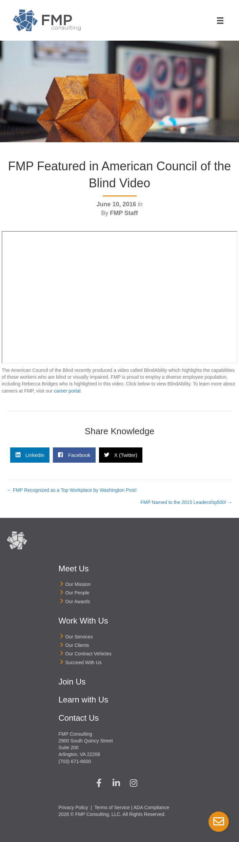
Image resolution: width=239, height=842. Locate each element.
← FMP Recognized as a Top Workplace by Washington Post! (72, 490)
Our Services (79, 636)
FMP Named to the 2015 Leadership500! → (186, 502)
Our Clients (77, 645)
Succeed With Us (83, 662)
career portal (67, 391)
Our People (77, 592)
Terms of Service (112, 807)
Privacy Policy (73, 807)
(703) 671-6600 (75, 761)
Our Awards (77, 601)
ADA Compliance (152, 807)
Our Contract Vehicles (88, 653)
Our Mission (78, 584)
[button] (99, 783)
